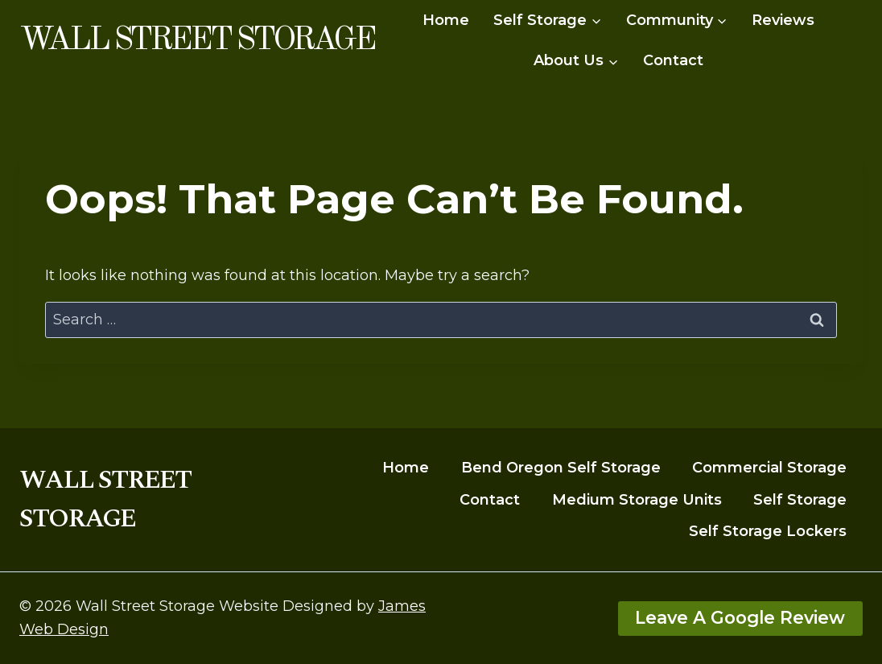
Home (445, 20)
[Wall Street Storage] (196, 40)
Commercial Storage (769, 467)
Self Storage (800, 500)
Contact (673, 60)
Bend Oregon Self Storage (561, 467)
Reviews (783, 20)
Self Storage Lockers (768, 531)
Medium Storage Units (637, 500)
